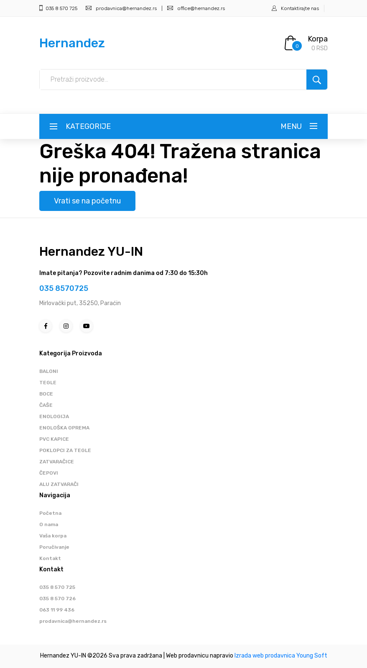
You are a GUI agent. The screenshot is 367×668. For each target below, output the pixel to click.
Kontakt (50, 558)
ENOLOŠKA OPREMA (64, 428)
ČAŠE (46, 405)
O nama (48, 524)
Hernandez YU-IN (91, 251)
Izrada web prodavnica (264, 655)
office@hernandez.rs (196, 8)
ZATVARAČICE (56, 462)
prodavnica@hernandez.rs (121, 8)
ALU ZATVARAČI (59, 484)
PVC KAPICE (54, 439)
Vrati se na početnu (87, 201)
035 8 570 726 (57, 598)
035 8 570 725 (58, 8)
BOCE (46, 394)
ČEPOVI (48, 473)
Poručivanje (54, 547)
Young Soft (311, 655)
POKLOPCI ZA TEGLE (65, 450)
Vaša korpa (52, 536)
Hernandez (72, 42)
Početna (50, 513)
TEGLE (47, 382)
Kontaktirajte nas (300, 8)
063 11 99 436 (56, 610)
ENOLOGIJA (54, 416)
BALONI (48, 371)
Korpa (318, 39)
